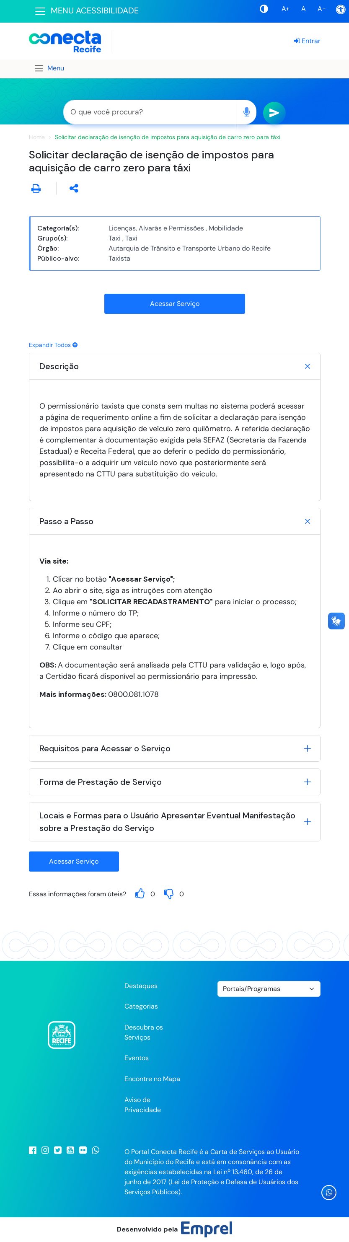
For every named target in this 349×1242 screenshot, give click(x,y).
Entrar (307, 40)
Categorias (141, 1006)
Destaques (141, 985)
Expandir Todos (53, 345)
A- (322, 8)
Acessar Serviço (174, 303)
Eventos (136, 1057)
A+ (286, 8)
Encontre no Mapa (152, 1078)
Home (37, 137)
